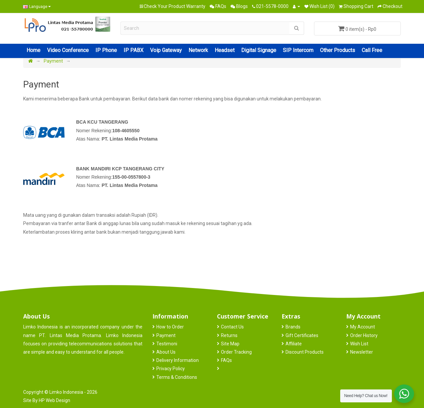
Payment (53, 61)
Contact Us (232, 326)
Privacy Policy (170, 368)
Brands (293, 326)
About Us (166, 352)
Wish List (359, 343)
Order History (364, 335)
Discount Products (305, 352)
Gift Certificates (302, 335)
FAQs (226, 360)
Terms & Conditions (176, 377)
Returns (229, 335)
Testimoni (166, 343)
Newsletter (361, 352)
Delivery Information (177, 360)
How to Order (170, 326)
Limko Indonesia (66, 392)
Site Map (230, 343)
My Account (362, 326)
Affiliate (294, 343)
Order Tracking (236, 352)
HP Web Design (54, 400)
